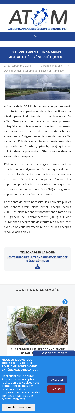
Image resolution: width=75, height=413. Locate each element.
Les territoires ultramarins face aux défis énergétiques (37, 259)
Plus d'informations (18, 407)
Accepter (57, 379)
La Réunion (45, 70)
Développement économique (20, 70)
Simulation (59, 70)
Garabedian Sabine (52, 65)
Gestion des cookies (54, 353)
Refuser (56, 389)
